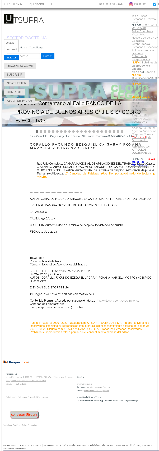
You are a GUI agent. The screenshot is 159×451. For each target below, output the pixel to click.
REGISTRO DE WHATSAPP (145, 27)
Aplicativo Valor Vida (144, 50)
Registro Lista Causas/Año (140, 120)
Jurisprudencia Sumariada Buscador (145, 45)
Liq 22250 (137, 100)
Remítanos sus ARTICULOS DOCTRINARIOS (141, 149)
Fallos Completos (142, 31)
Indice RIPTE (139, 109)
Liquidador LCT (40, 4)
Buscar (47, 56)
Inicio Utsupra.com (14, 377)
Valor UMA (138, 34)
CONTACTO (85, 3)
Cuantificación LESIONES (141, 89)
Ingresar (11, 57)
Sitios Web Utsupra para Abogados (58, 377)
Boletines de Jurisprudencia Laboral (144, 65)
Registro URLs (140, 115)
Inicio (135, 15)
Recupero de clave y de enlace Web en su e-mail (26, 380)
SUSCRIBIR (63, 3)
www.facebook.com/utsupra (98, 387)
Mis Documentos (141, 139)
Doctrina (149, 71)
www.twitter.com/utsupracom (96, 390)
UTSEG (39, 377)
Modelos (137, 71)
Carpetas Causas (142, 136)
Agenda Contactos (143, 128)
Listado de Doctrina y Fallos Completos (20, 425)
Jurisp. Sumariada (140, 17)
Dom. (144, 96)
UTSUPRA (13, 4)
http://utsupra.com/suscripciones (117, 300)
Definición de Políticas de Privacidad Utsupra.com (27, 397)
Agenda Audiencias (144, 131)
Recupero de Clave (111, 3)
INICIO (9, 384)
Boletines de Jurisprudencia (141, 58)
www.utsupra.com (84, 384)
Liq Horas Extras (141, 106)
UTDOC (28, 377)
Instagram (137, 4)
